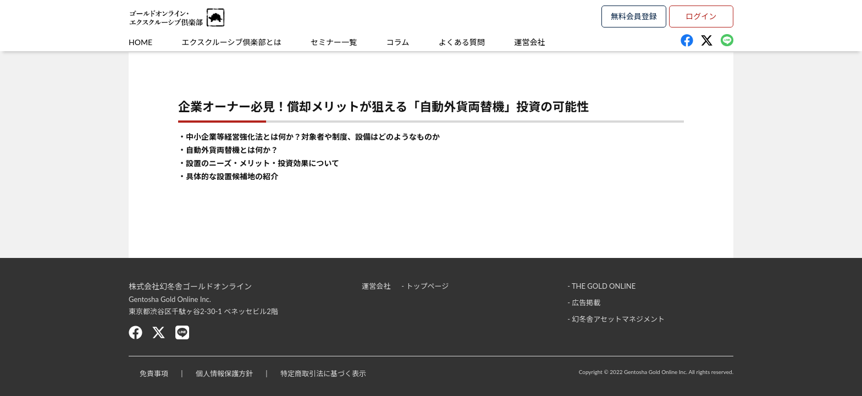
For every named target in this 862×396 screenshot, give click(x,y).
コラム (398, 42)
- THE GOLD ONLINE (601, 286)
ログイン (701, 16)
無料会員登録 (634, 16)
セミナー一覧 (334, 42)
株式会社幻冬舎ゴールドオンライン (190, 286)
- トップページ (425, 286)
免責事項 (154, 373)
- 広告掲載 (583, 302)
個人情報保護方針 (224, 373)
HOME (140, 42)
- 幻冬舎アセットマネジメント (616, 319)
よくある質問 (462, 42)
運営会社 (529, 42)
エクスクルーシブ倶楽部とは (231, 42)
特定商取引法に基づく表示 (323, 373)
